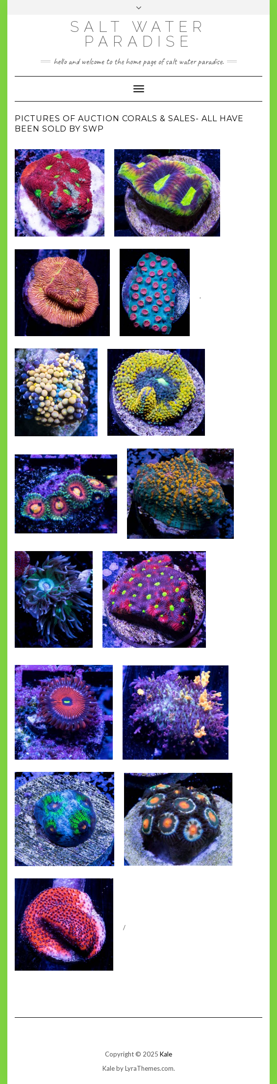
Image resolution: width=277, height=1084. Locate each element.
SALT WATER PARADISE (138, 34)
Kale (166, 1054)
